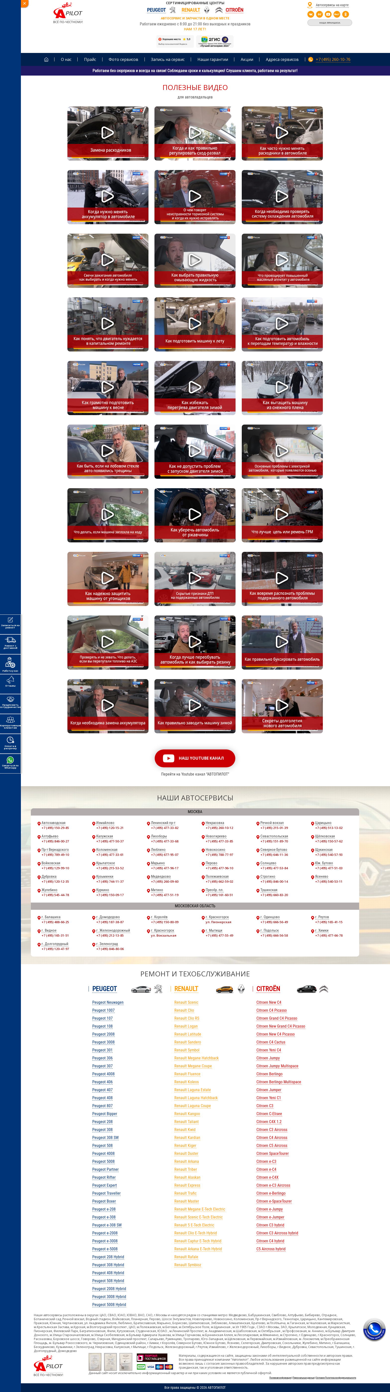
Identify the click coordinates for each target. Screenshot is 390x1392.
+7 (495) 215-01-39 (274, 828)
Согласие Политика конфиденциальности (336, 1378)
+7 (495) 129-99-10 (55, 868)
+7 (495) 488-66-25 (55, 922)
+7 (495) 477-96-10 (219, 868)
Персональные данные (303, 1378)
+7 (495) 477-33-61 (110, 854)
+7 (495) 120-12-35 (55, 881)
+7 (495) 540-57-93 (328, 854)
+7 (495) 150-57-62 (328, 841)
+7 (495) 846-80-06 (110, 949)
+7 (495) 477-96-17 (164, 868)
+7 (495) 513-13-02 (328, 828)
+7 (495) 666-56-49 (274, 922)
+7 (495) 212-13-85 (110, 935)
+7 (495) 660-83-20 (274, 895)
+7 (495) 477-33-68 (164, 841)
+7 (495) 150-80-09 (164, 922)
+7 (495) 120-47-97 (55, 949)
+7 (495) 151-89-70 (274, 841)
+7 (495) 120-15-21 (110, 828)
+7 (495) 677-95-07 (164, 854)
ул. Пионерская (218, 922)
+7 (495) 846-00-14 (274, 881)
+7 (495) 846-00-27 (55, 841)
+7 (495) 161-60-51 (219, 895)
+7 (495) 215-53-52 (110, 868)
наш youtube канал (201, 758)
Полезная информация (280, 1378)
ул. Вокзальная (163, 935)
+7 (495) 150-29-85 (55, 828)
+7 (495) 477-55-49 (219, 935)
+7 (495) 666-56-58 (274, 935)
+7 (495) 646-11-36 (274, 854)
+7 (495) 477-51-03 (328, 868)
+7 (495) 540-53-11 (328, 881)
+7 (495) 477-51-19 (164, 895)
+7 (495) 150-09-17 (110, 895)
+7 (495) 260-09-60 (164, 881)
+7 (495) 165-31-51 (55, 935)
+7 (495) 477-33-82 (164, 828)
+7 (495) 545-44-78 (55, 895)
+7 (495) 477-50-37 (110, 841)
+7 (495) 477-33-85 (219, 841)
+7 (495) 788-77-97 (219, 854)
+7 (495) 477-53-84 (274, 868)
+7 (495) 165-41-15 (328, 922)
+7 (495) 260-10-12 (219, 828)
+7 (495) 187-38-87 (110, 922)
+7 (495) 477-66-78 (328, 935)
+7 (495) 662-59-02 (219, 881)
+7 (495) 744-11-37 (110, 881)
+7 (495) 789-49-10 (55, 854)
